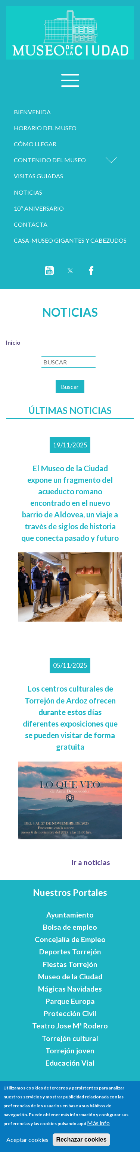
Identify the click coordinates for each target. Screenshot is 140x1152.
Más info (98, 1122)
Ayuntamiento (70, 914)
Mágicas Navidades (70, 989)
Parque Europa (70, 1001)
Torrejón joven (70, 1050)
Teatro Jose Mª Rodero (70, 1025)
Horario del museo (45, 127)
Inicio (13, 342)
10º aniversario (39, 208)
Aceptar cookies (27, 1139)
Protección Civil (70, 1013)
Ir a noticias (90, 862)
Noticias (28, 192)
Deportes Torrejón (70, 951)
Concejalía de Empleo (70, 939)
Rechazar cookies (81, 1139)
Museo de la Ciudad (70, 976)
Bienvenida (32, 111)
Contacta (30, 224)
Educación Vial (70, 1063)
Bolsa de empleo (70, 927)
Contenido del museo (50, 159)
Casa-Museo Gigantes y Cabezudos (70, 240)
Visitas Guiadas (38, 175)
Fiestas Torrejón (70, 964)
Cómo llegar (35, 143)
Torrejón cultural (70, 1038)
